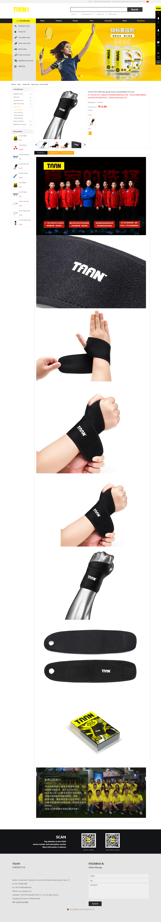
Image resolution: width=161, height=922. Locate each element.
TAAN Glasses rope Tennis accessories (24, 211)
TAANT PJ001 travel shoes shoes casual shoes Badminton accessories (25, 220)
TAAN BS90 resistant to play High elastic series (25, 183)
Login (95, 1)
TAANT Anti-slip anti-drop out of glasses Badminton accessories (24, 201)
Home (42, 21)
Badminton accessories (25, 60)
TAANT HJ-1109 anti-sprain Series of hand (24, 164)
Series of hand (44, 84)
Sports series (22, 49)
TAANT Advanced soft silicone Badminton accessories (24, 155)
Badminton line (87, 14)
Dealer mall (26, 84)
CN (144, 1)
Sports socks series (24, 43)
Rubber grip (113, 14)
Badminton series (24, 26)
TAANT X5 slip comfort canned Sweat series (23, 173)
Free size (90, 133)
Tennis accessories (24, 55)
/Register (99, 1)
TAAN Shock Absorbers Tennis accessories (24, 145)
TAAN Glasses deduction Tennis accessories (23, 192)
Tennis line (100, 14)
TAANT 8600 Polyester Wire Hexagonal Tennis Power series (24, 136)
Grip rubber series (24, 37)
